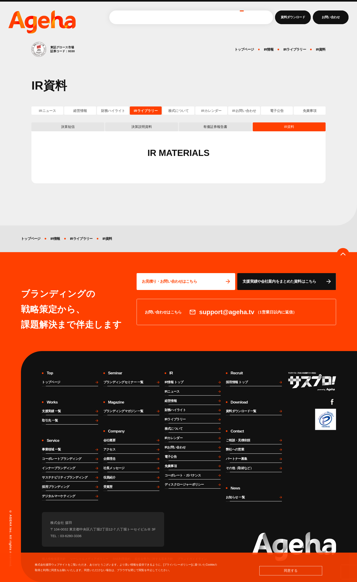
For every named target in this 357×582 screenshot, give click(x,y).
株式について (178, 111)
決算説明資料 (141, 127)
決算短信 (68, 127)
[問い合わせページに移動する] (186, 281)
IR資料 (289, 127)
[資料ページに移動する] (286, 281)
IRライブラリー (146, 111)
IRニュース (47, 111)
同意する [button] (291, 570)
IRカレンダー (211, 111)
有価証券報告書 (215, 127)
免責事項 (309, 111)
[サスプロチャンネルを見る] (312, 381)
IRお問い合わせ (244, 111)
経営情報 (80, 111)
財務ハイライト (113, 111)
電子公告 (277, 111)
